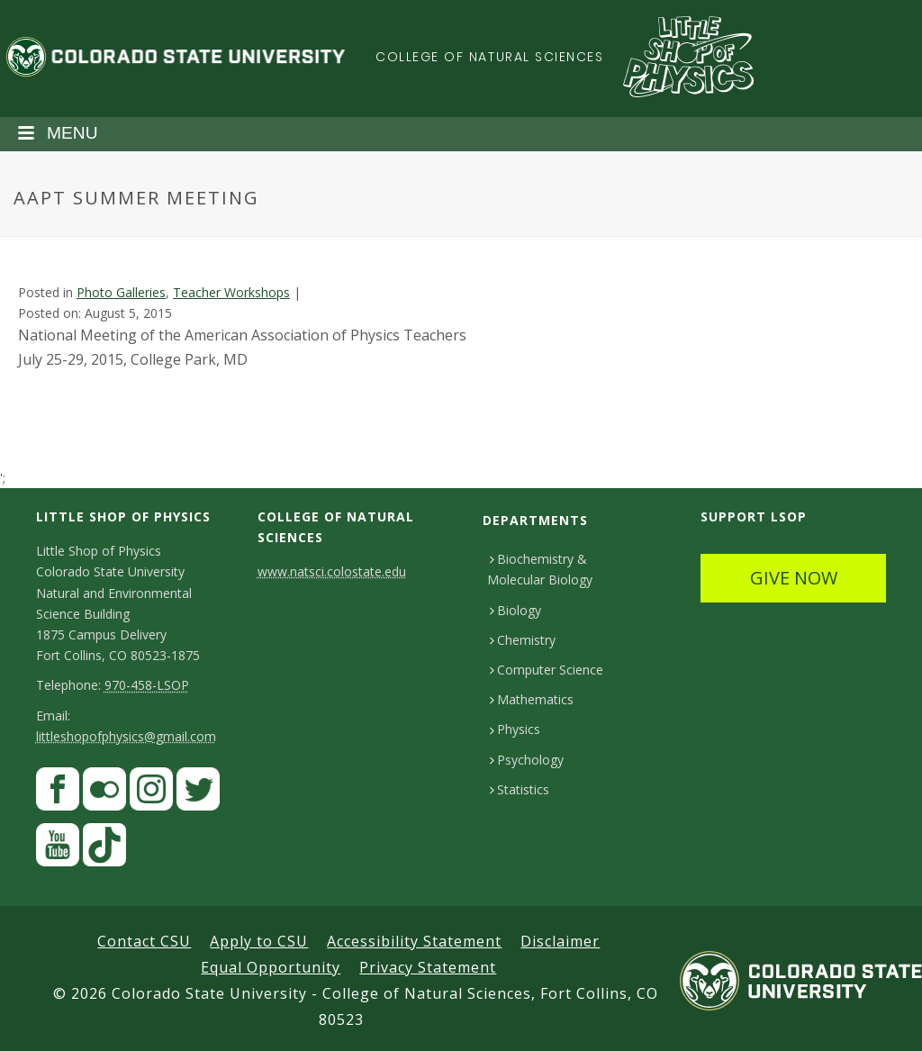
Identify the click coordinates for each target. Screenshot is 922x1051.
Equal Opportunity (270, 967)
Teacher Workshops (231, 292)
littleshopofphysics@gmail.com (126, 736)
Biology (515, 610)
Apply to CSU (259, 941)
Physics (515, 729)
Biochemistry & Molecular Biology (539, 569)
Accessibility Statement (414, 941)
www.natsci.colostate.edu (332, 571)
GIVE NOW (793, 578)
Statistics (519, 789)
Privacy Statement (427, 967)
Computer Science (546, 669)
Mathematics (532, 699)
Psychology (527, 759)
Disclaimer (560, 941)
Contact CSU (144, 941)
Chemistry (523, 639)
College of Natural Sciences (489, 57)
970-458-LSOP (146, 684)
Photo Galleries (121, 292)
